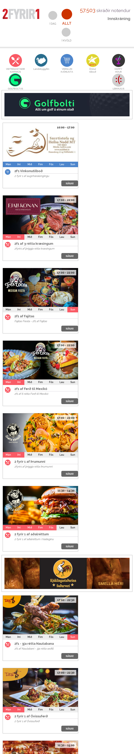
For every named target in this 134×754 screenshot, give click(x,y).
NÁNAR (70, 183)
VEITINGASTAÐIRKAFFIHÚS (15, 70)
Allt (66, 23)
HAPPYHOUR (118, 70)
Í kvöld (66, 40)
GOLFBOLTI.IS (15, 88)
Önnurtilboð (92, 70)
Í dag (53, 23)
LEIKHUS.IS (118, 88)
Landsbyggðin (41, 69)
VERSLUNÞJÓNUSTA (67, 70)
